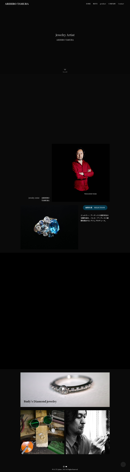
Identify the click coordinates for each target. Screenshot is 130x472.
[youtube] (66, 467)
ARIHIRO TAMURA (17, 3)
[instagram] (64, 467)
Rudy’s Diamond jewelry (40, 401)
